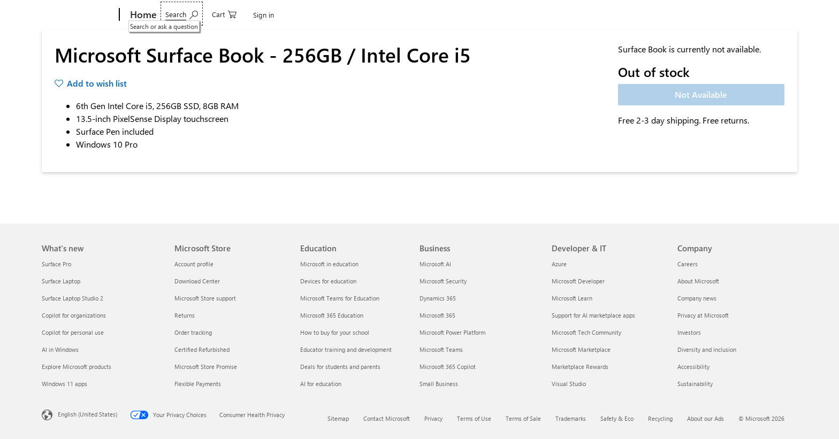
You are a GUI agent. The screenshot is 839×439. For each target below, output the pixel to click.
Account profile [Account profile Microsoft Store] (193, 264)
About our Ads (705, 418)
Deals (360, 14)
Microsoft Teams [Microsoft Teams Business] (441, 349)
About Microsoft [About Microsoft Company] (698, 281)
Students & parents (467, 14)
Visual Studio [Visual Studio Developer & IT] (569, 384)
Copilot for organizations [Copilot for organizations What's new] (74, 315)
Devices (180, 14)
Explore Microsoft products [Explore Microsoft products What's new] (76, 367)
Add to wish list (97, 83)
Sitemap (338, 418)
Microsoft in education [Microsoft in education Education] (329, 264)
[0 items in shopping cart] (745, 13)
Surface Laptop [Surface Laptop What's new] (61, 281)
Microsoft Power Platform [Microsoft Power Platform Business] (452, 332)
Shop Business (402, 14)
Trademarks (570, 418)
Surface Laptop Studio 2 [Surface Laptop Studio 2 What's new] (72, 298)
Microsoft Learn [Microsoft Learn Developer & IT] (572, 298)
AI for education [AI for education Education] (320, 384)
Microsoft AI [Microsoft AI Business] (435, 264)
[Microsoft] (78, 15)
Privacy (433, 418)
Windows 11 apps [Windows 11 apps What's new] (64, 384)
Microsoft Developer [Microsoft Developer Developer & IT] (578, 281)
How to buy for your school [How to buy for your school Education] (334, 332)
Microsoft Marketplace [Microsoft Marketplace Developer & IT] (581, 349)
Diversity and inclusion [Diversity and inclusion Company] (706, 349)
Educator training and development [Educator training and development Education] (346, 349)
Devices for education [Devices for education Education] (328, 281)
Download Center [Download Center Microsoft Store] (197, 281)
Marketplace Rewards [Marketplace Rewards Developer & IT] (580, 367)
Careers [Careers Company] (687, 264)
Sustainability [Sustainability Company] (695, 384)
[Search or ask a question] (702, 14)
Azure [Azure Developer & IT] (559, 264)
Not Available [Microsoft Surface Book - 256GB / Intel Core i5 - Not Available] (701, 94)
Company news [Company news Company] (696, 298)
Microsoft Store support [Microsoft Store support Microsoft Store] (205, 298)
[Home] (142, 15)
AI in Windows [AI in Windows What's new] (60, 349)
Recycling (660, 418)
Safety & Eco (617, 418)
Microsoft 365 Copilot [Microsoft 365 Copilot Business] (448, 367)
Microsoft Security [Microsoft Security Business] (443, 281)
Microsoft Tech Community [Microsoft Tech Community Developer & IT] (586, 332)
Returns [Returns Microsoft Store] (184, 315)
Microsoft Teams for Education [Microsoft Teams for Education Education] (339, 298)
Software (225, 14)
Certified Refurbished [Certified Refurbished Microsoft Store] (202, 349)
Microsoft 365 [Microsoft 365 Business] (437, 315)
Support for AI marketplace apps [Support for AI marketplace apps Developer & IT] (593, 315)
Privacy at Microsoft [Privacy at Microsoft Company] (703, 315)
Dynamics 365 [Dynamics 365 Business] (438, 298)
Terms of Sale (523, 418)
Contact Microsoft (386, 418)
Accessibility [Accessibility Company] (693, 367)
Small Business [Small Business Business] (439, 384)
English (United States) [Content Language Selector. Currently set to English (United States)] (87, 414)
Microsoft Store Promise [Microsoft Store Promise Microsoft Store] (205, 367)
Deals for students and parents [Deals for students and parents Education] (340, 367)
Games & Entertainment (296, 14)
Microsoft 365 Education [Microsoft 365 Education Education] (331, 315)
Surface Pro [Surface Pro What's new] (56, 264)
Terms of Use (474, 418)
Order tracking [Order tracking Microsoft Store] (193, 332)
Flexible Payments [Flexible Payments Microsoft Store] (197, 384)
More (519, 14)
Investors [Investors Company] (689, 332)
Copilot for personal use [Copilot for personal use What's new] (73, 332)
